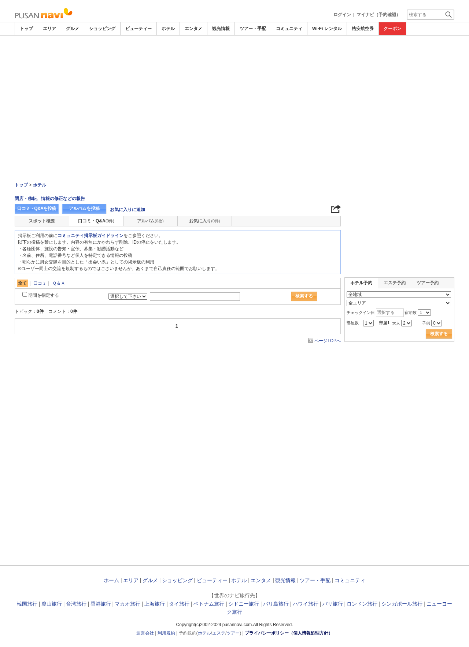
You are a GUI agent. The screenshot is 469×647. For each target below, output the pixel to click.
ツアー (233, 633)
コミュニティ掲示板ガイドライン (90, 235)
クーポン (392, 28)
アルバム (150, 220)
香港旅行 (101, 604)
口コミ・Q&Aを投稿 (36, 208)
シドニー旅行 (243, 604)
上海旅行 (154, 604)
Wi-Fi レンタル (327, 28)
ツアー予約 (428, 282)
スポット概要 (42, 220)
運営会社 (145, 633)
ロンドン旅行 (362, 604)
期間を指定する (43, 295)
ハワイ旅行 (305, 604)
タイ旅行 (179, 604)
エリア (49, 28)
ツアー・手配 (253, 28)
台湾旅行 (76, 604)
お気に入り (204, 220)
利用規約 (166, 633)
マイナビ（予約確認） (378, 14)
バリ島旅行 (276, 604)
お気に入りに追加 (127, 209)
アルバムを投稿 (84, 208)
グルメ (72, 28)
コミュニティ (289, 28)
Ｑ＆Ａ (58, 283)
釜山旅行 (51, 604)
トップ (26, 28)
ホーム (111, 580)
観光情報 (221, 28)
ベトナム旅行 (208, 604)
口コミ (40, 283)
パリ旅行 (332, 604)
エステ (218, 633)
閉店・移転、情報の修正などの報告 (50, 198)
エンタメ (193, 28)
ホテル (168, 28)
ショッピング (102, 28)
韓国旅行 (27, 604)
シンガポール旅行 (401, 604)
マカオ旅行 (127, 604)
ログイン (342, 14)
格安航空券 (363, 28)
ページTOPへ (327, 340)
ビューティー (138, 28)
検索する (304, 296)
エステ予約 (395, 282)
